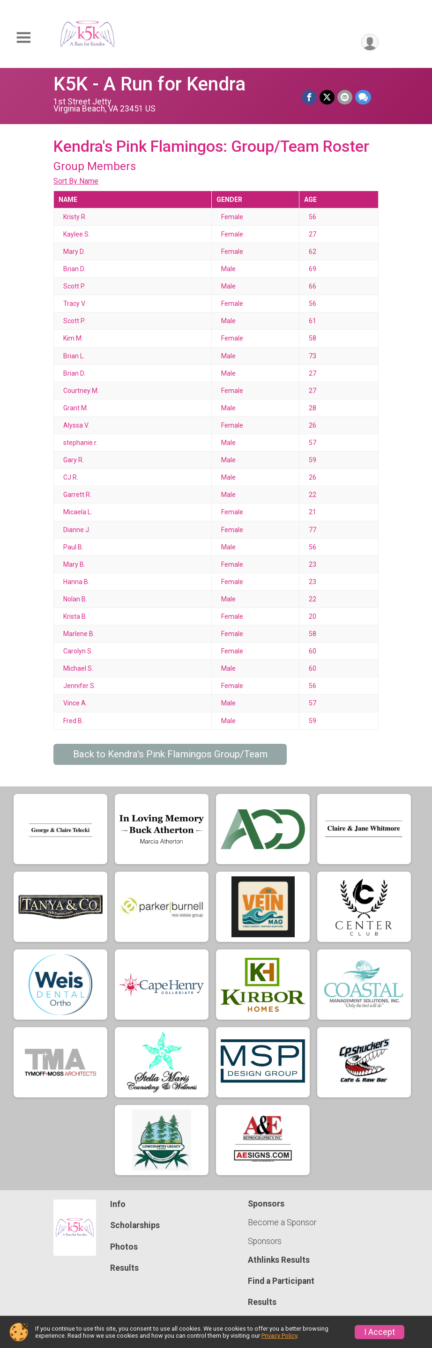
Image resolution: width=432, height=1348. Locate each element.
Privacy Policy (279, 1335)
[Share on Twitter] (327, 97)
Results (124, 1268)
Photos (124, 1247)
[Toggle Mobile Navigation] (23, 37)
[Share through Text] (363, 97)
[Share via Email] (344, 97)
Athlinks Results (279, 1260)
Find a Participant (281, 1281)
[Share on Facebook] (309, 97)
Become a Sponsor (282, 1222)
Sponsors (265, 1241)
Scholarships (135, 1225)
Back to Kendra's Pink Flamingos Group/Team (170, 754)
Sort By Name (75, 181)
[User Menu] (370, 42)
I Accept (379, 1332)
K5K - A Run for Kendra (149, 84)
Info (118, 1204)
